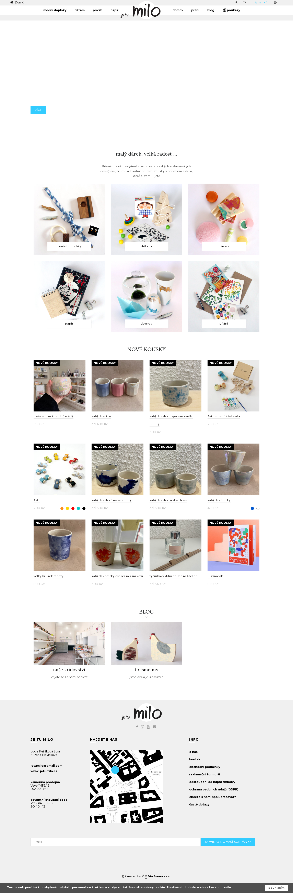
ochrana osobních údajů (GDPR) (213, 789)
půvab (224, 246)
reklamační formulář (204, 774)
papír (69, 323)
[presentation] (231, 854)
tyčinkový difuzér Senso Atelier (173, 576)
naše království (69, 669)
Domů (19, 2)
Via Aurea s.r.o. (156, 876)
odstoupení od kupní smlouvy (212, 782)
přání (224, 323)
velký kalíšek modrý (48, 576)
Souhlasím (276, 888)
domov (147, 323)
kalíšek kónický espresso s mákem (117, 576)
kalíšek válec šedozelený (168, 500)
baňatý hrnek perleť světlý (53, 416)
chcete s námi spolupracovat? (212, 797)
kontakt (195, 759)
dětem (146, 246)
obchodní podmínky (204, 767)
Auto (37, 500)
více (38, 119)
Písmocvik (215, 576)
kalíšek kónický (219, 500)
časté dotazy (199, 804)
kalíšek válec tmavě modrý (112, 500)
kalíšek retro (101, 416)
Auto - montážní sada (224, 416)
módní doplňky (69, 246)
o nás (193, 752)
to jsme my (147, 669)
